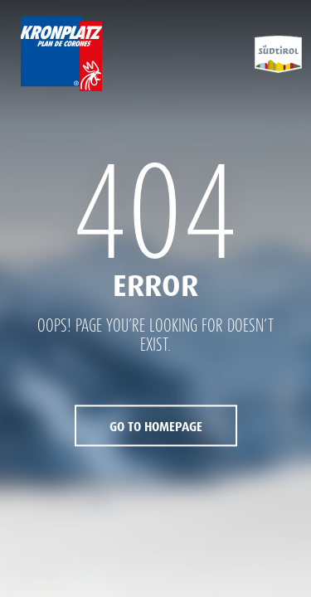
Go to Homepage (155, 428)
